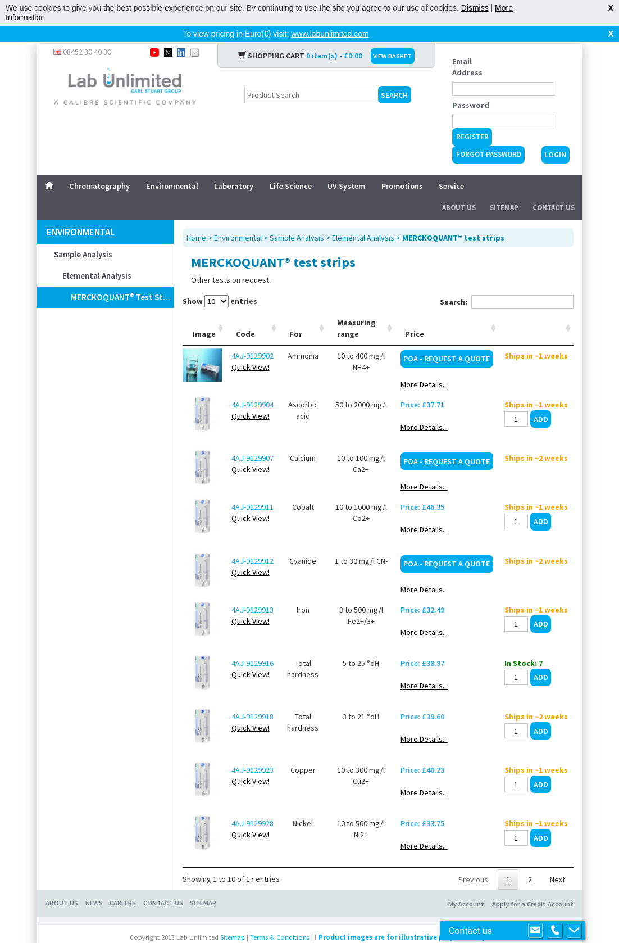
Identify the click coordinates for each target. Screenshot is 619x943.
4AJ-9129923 (252, 752)
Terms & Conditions (280, 919)
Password (470, 87)
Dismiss (475, 7)
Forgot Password (488, 136)
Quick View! (250, 349)
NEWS (94, 885)
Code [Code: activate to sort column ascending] (245, 316)
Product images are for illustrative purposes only (402, 919)
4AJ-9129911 (252, 489)
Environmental (172, 168)
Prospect (322, 935)
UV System (346, 168)
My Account (466, 886)
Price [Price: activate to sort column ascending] (414, 316)
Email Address (467, 49)
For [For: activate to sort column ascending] (295, 316)
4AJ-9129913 (252, 592)
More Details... (424, 366)
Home (196, 220)
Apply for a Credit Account (533, 886)
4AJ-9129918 (252, 698)
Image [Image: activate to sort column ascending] (204, 316)
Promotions (402, 168)
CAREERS (123, 885)
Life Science (291, 168)
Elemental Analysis (96, 257)
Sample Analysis (83, 236)
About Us (459, 189)
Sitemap (504, 189)
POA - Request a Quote (446, 341)
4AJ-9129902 (252, 338)
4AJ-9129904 (252, 387)
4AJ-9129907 (252, 440)
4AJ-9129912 (252, 543)
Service (451, 168)
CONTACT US (163, 885)
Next (557, 861)
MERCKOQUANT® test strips (122, 279)
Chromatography (99, 168)
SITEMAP (203, 885)
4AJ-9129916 (252, 645)
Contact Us (553, 189)
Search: (507, 284)
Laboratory (233, 168)
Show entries (220, 283)
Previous (473, 861)
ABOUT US (61, 885)
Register (472, 119)
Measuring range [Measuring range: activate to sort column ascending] (356, 310)
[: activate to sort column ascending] (536, 310)
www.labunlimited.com (330, 33)
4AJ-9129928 (252, 805)
